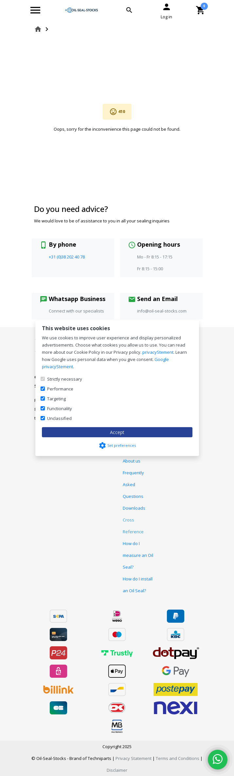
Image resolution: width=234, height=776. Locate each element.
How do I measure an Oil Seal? (138, 555)
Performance (60, 389)
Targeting (56, 399)
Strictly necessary (64, 379)
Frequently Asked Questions (133, 484)
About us (131, 461)
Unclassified (59, 418)
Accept (117, 432)
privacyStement (157, 352)
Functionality (59, 408)
